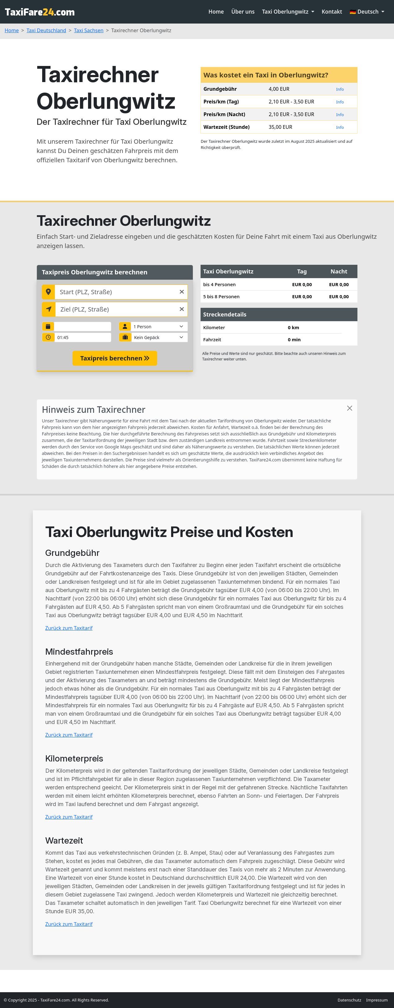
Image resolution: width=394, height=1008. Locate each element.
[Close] (349, 408)
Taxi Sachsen (89, 30)
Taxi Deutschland (46, 30)
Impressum (377, 1000)
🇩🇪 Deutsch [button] (365, 11)
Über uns (243, 11)
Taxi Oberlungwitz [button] (286, 11)
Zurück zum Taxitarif (69, 628)
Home (216, 11)
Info (340, 89)
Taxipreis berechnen (114, 358)
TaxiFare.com (40, 12)
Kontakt (332, 11)
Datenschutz (349, 1000)
